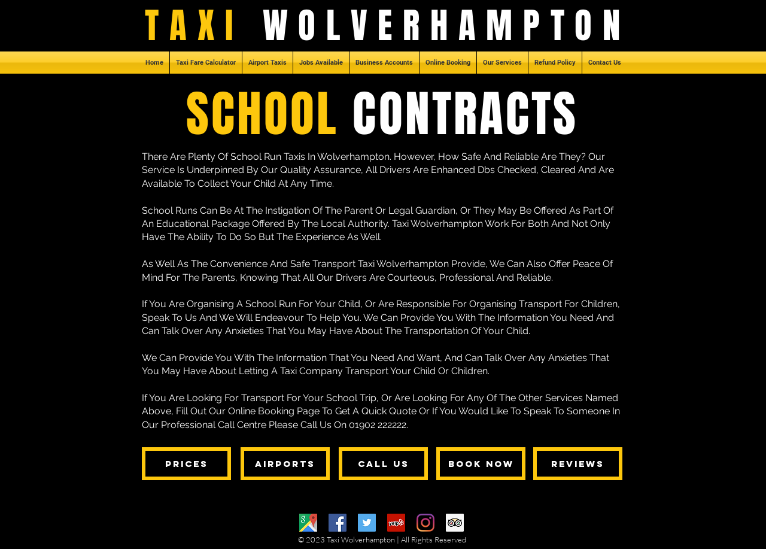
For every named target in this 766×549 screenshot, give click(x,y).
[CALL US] (383, 463)
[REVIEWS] (577, 463)
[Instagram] (425, 523)
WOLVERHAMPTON (447, 25)
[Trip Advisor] (455, 523)
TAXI (204, 25)
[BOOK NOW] (480, 463)
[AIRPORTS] (285, 463)
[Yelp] (396, 523)
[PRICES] (186, 463)
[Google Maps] (308, 523)
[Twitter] (367, 523)
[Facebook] (337, 523)
